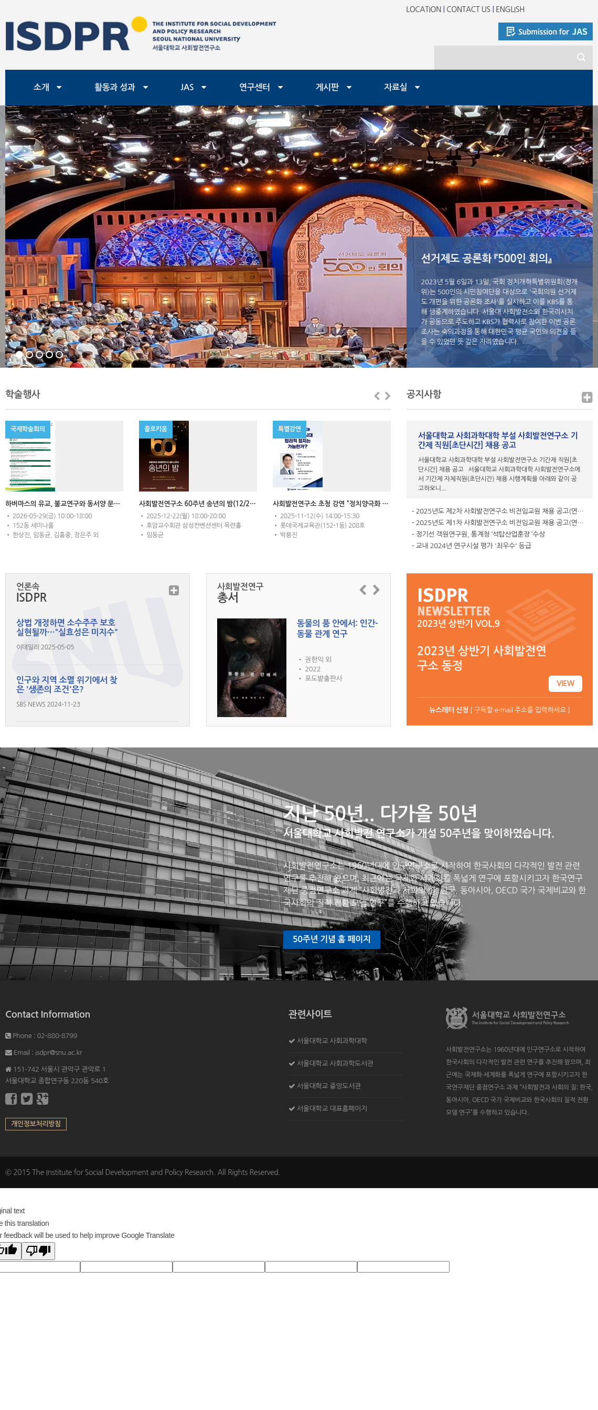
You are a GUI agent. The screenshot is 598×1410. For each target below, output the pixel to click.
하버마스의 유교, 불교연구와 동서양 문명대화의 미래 (64, 503)
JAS (187, 87)
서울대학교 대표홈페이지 (332, 1108)
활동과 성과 (114, 87)
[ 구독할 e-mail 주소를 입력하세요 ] (499, 710)
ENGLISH (510, 9)
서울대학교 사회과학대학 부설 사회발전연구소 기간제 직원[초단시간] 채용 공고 (498, 440)
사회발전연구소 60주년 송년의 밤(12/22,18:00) (198, 503)
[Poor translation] (38, 1251)
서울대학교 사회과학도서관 (335, 1063)
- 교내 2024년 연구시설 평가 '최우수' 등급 (471, 545)
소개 (41, 87)
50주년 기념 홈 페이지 (332, 939)
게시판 (327, 87)
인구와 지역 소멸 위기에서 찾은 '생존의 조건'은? (67, 684)
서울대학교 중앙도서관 (329, 1086)
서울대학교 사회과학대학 (332, 1041)
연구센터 (254, 87)
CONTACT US (468, 9)
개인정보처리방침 (36, 1123)
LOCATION (423, 9)
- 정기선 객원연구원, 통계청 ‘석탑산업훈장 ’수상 (478, 534)
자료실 (395, 87)
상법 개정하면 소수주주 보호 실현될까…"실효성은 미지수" (67, 627)
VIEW (565, 683)
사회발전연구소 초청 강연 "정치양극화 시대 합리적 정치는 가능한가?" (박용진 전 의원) (332, 503)
